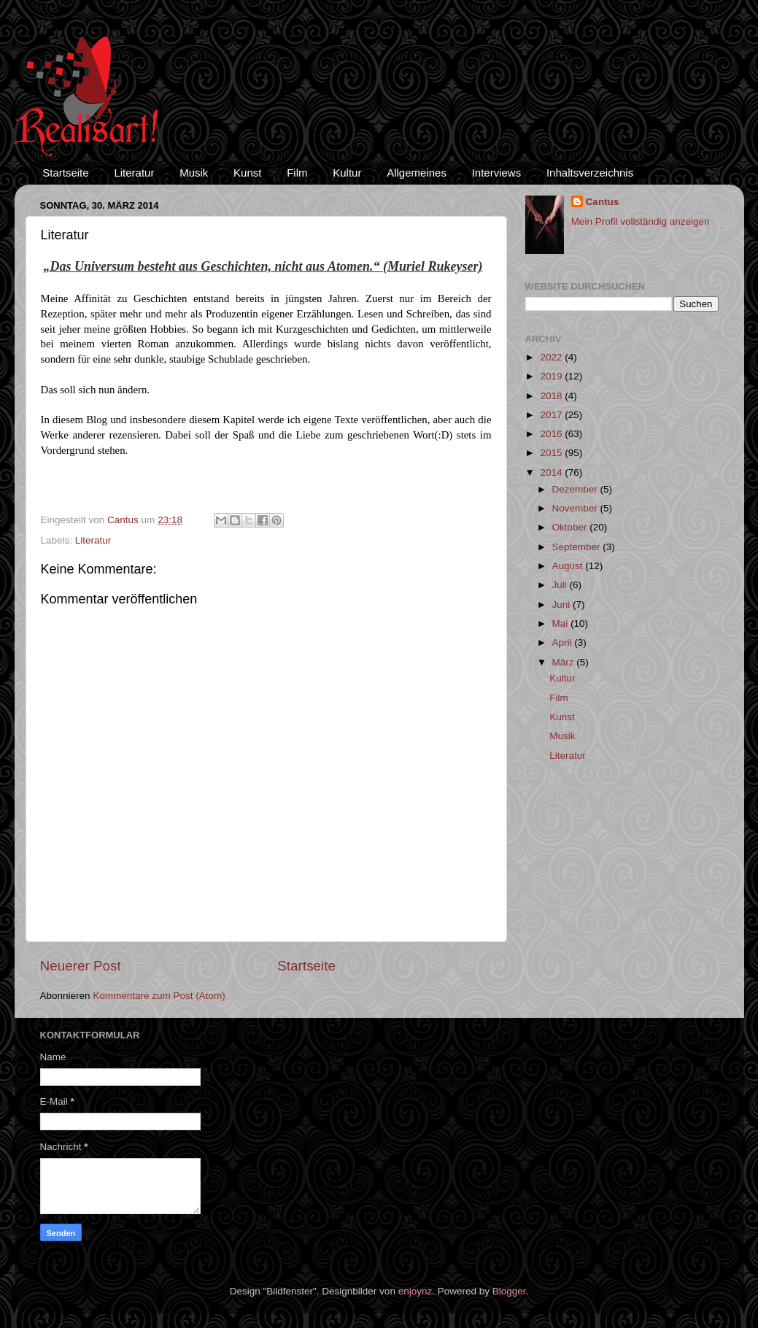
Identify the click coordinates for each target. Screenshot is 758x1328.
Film (297, 172)
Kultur (347, 172)
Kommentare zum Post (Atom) (159, 995)
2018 (552, 395)
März (564, 662)
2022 (552, 357)
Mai (561, 623)
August (569, 565)
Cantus (602, 201)
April (563, 642)
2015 (552, 452)
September (577, 546)
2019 (552, 376)
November (576, 508)
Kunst (247, 172)
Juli (561, 584)
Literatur (134, 172)
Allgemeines (416, 172)
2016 (552, 433)
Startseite (65, 172)
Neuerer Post (80, 965)
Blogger (509, 1291)
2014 (552, 472)
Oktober (571, 527)
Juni (562, 604)
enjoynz (415, 1291)
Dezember (576, 489)
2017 (552, 414)
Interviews (497, 172)
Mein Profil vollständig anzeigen (640, 221)
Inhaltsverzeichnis (589, 172)
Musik (193, 172)
